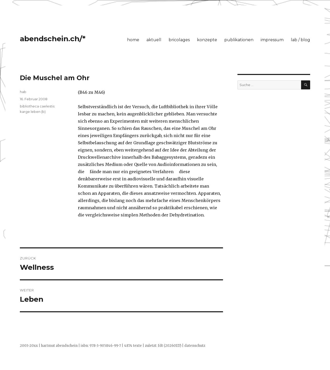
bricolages (179, 39)
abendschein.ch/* (53, 38)
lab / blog (300, 39)
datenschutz (194, 345)
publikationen (238, 39)
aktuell (153, 39)
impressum (272, 39)
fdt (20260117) (169, 345)
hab (23, 92)
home (133, 39)
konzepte (207, 39)
